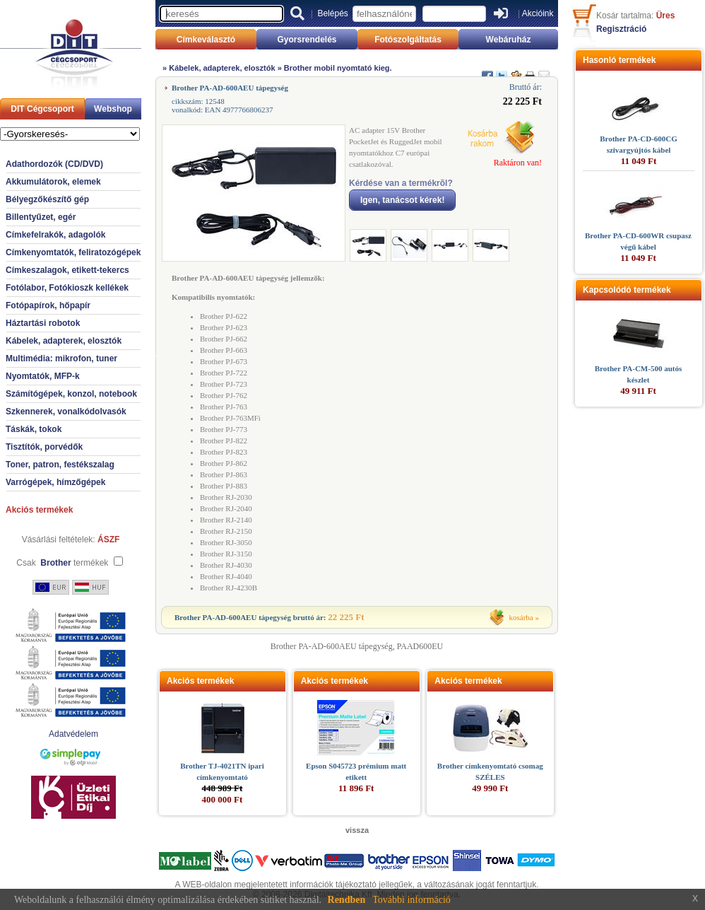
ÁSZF (108, 539)
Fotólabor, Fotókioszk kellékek (67, 288)
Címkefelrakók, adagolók (55, 235)
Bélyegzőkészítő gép (47, 199)
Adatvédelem (73, 734)
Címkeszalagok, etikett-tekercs (67, 270)
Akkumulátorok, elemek (53, 182)
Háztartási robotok (43, 323)
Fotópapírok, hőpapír (48, 305)
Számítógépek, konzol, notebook (71, 394)
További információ (411, 899)
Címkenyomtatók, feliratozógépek (73, 252)
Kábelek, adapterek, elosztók (64, 341)
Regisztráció (621, 29)
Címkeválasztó (206, 40)
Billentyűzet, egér (41, 217)
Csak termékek (62, 563)
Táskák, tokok (33, 429)
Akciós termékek (39, 510)
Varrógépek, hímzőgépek (55, 482)
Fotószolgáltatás (408, 40)
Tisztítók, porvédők (44, 447)
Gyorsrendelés (306, 40)
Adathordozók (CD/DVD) (54, 164)
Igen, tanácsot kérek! (402, 200)
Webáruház (508, 40)
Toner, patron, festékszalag (60, 464)
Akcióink (538, 13)
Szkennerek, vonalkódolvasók (66, 411)
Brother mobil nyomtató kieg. (338, 68)
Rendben (347, 899)
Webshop (113, 109)
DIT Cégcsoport (42, 109)
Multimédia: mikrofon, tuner (61, 358)
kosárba (521, 617)
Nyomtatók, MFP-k (43, 376)
